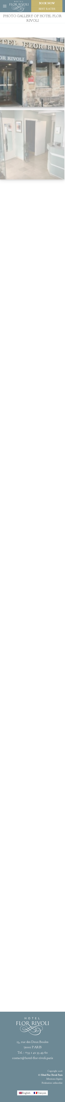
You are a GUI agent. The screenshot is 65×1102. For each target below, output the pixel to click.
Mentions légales (54, 1078)
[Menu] (5, 6)
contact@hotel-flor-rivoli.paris (32, 1058)
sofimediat (57, 1082)
